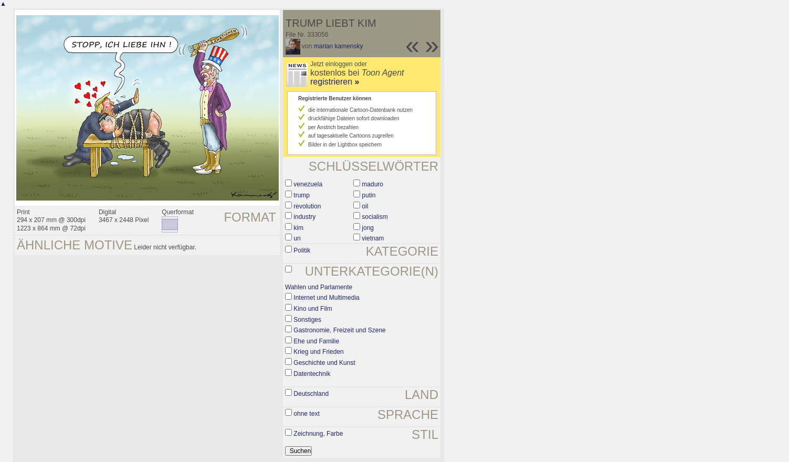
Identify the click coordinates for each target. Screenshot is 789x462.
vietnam (373, 238)
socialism (374, 216)
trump (301, 195)
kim (298, 228)
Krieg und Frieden (318, 351)
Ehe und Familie (316, 341)
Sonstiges (307, 319)
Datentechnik (311, 373)
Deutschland (311, 393)
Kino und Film (312, 308)
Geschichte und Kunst (324, 362)
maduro (372, 184)
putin (368, 195)
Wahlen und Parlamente (318, 287)
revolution (307, 206)
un (296, 238)
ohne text (306, 413)
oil (365, 206)
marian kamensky (338, 46)
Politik (301, 250)
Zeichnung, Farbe (318, 433)
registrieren (334, 81)
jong (368, 228)
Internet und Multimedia (326, 297)
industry (304, 216)
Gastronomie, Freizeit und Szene (339, 330)
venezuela (307, 184)
